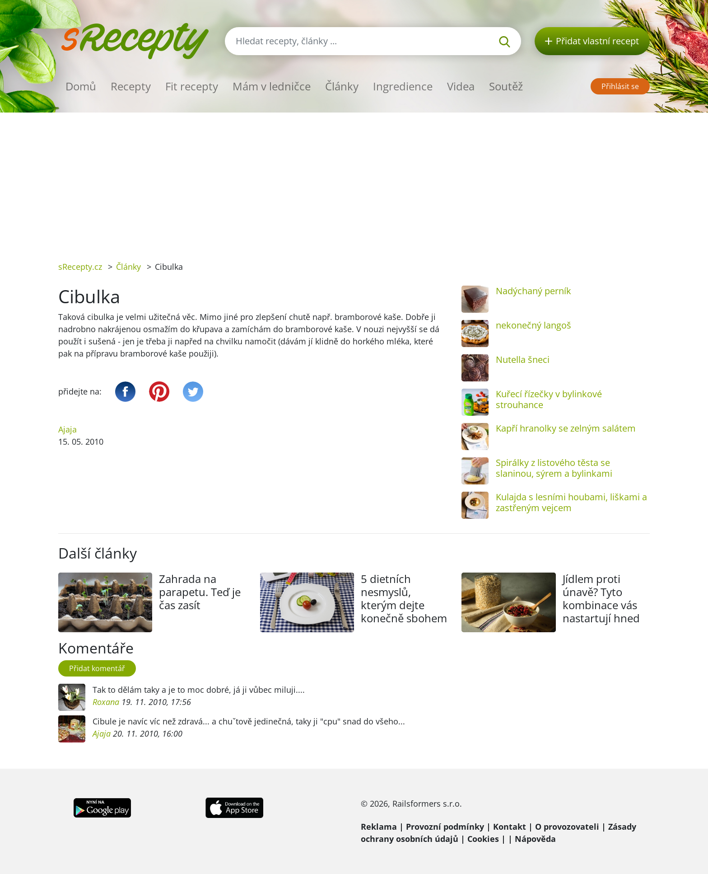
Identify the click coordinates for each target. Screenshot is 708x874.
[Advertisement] (354, 180)
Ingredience (403, 86)
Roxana (107, 701)
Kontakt (509, 826)
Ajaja (67, 429)
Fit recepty (191, 86)
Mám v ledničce (272, 86)
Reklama (379, 826)
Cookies (483, 838)
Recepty (131, 86)
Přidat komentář (97, 668)
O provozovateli (567, 826)
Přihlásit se (620, 86)
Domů (80, 86)
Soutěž (506, 86)
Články (342, 86)
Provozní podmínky (445, 826)
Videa (461, 86)
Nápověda (535, 838)
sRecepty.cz (80, 266)
